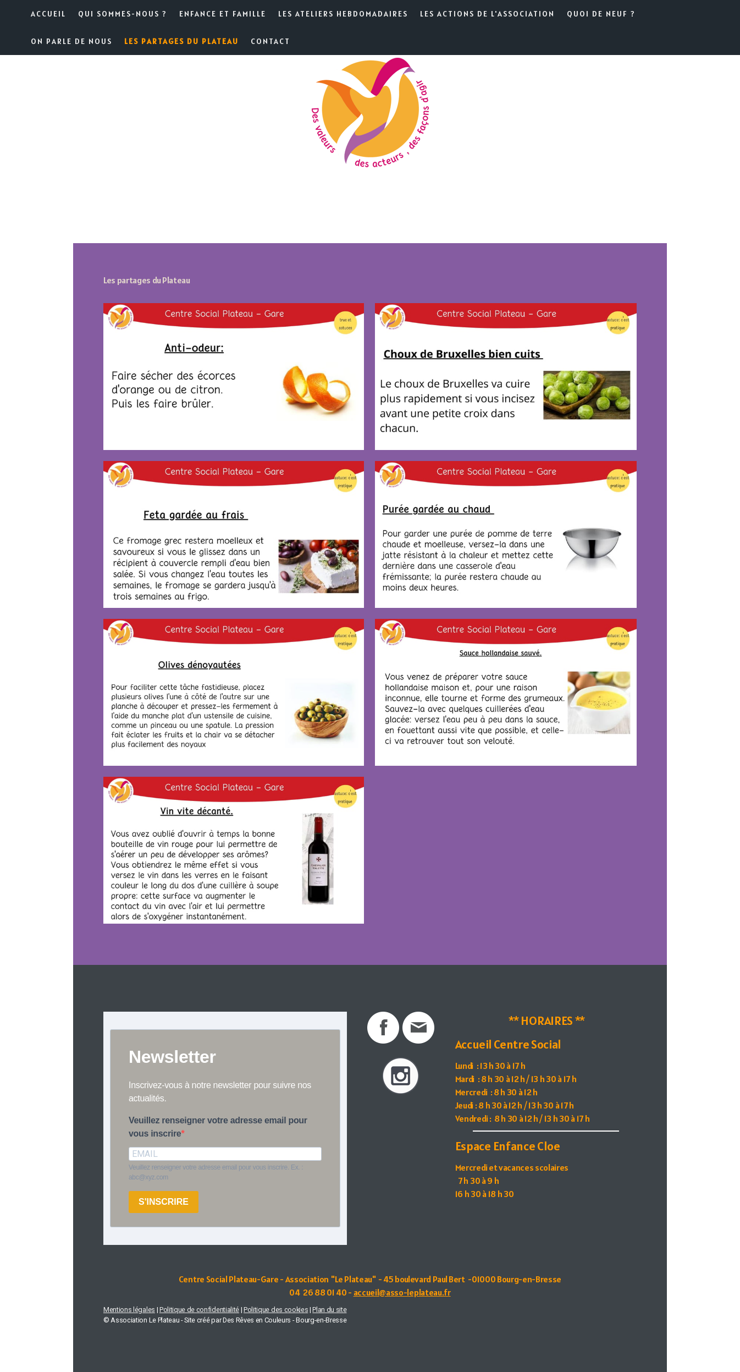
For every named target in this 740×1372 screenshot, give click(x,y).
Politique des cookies (276, 1309)
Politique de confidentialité (199, 1309)
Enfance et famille (222, 14)
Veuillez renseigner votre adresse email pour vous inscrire (218, 1127)
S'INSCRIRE (164, 1201)
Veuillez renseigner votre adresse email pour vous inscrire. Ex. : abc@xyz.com (216, 1172)
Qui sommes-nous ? (122, 14)
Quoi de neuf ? (601, 14)
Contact (270, 41)
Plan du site (329, 1309)
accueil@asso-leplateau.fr (402, 1292)
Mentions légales (129, 1309)
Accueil (48, 14)
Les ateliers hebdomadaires (343, 14)
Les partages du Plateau (181, 41)
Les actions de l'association (487, 14)
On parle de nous (71, 41)
